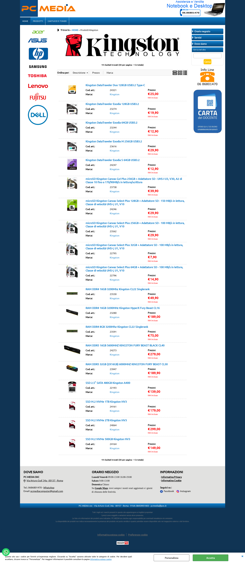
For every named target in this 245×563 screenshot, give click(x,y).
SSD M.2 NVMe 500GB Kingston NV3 (108, 439)
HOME (25, 21)
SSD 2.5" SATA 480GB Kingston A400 (108, 382)
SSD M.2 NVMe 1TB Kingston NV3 (106, 401)
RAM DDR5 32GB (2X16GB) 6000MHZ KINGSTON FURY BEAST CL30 (127, 364)
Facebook (169, 490)
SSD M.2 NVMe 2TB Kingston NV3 (106, 420)
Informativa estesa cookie (100, 559)
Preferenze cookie (138, 534)
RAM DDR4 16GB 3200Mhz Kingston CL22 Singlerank (117, 289)
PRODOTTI (38, 21)
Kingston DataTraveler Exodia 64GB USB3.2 (111, 122)
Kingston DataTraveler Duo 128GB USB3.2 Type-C (115, 85)
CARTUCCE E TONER (57, 21)
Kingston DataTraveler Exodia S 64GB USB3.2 (113, 160)
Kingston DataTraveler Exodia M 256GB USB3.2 (114, 141)
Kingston (114, 94)
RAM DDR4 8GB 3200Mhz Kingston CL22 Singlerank (117, 326)
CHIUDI (242, 556)
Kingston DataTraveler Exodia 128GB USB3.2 (112, 103)
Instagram (185, 490)
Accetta (210, 557)
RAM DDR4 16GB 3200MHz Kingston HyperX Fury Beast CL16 (123, 307)
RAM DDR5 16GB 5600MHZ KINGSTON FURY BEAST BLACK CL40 (125, 345)
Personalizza (171, 557)
